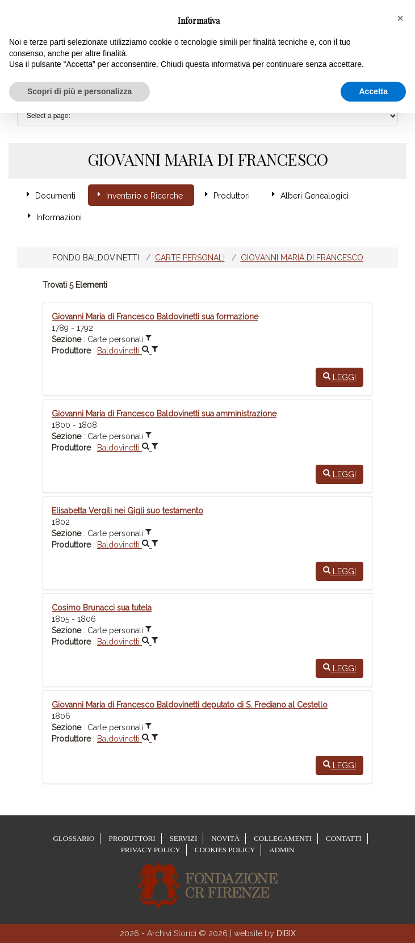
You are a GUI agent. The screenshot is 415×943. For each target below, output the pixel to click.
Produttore (71, 350)
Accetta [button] (373, 91)
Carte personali (190, 257)
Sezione (66, 339)
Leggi (339, 377)
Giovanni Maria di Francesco (302, 257)
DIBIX (286, 933)
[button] (400, 18)
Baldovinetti (124, 350)
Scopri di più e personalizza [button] (79, 91)
